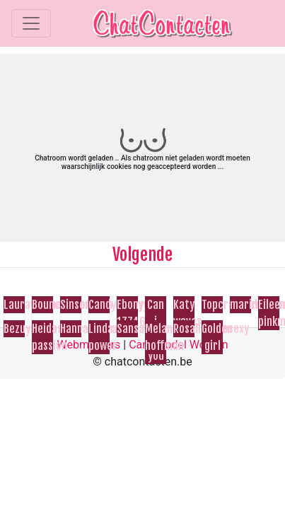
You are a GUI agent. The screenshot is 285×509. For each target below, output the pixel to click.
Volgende (142, 254)
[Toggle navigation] (31, 23)
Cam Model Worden (178, 344)
